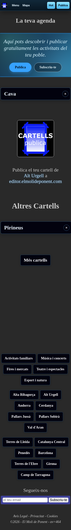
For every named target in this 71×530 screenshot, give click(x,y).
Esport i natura (35, 380)
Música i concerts (53, 358)
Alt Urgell (34, 175)
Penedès (24, 453)
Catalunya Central (51, 442)
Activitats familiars (19, 358)
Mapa (26, 5)
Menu (15, 5)
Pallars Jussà (20, 416)
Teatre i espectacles (50, 369)
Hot (51, 5)
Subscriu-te (48, 67)
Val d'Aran (35, 427)
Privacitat (37, 516)
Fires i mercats (17, 369)
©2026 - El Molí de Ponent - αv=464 (35, 522)
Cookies (52, 516)
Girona (51, 464)
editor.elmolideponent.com (35, 181)
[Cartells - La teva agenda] (5, 5)
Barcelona (45, 453)
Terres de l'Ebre (26, 464)
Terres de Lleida (18, 442)
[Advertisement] (35, 311)
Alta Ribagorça (24, 395)
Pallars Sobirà (49, 416)
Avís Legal (20, 516)
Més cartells (35, 260)
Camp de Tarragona (35, 475)
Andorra (24, 405)
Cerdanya (46, 405)
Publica (63, 5)
